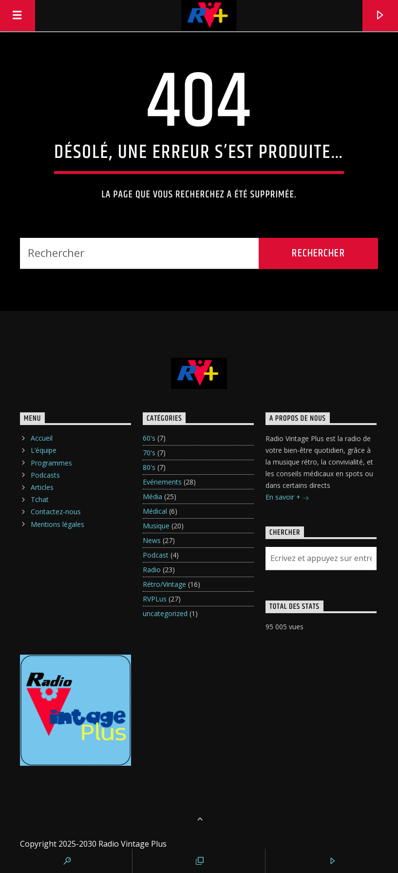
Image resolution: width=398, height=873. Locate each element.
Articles (42, 487)
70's (149, 452)
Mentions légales (57, 524)
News (152, 540)
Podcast (156, 555)
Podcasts (45, 475)
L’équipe (44, 450)
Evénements (162, 481)
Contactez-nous (56, 511)
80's (149, 467)
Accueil (42, 438)
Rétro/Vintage (164, 584)
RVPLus (155, 598)
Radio (152, 569)
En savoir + (287, 498)
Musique (156, 525)
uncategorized (165, 613)
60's (149, 438)
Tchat (40, 499)
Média (152, 496)
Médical (155, 511)
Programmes (51, 462)
